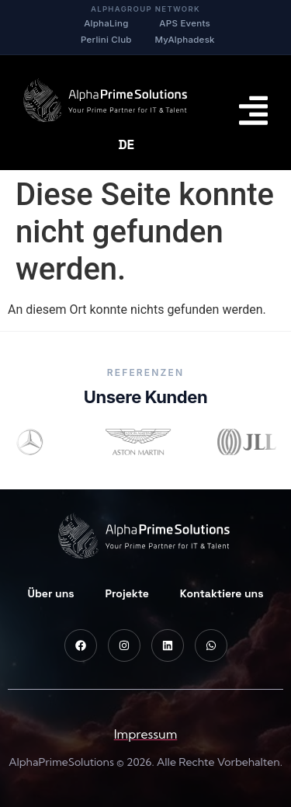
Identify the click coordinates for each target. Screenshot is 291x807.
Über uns (50, 593)
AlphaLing (106, 23)
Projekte (127, 593)
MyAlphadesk (185, 39)
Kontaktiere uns (222, 593)
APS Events (184, 23)
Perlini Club (106, 39)
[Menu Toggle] (253, 110)
